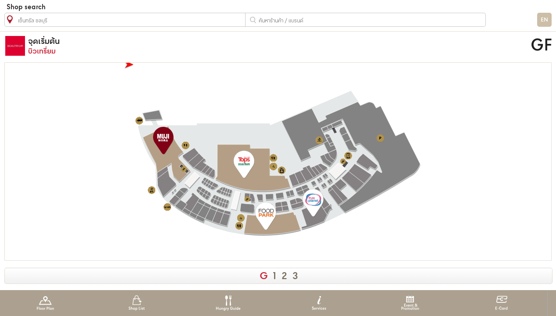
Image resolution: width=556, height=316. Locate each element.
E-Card (501, 303)
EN (544, 20)
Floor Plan (45, 303)
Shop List (136, 303)
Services (319, 303)
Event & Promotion (410, 303)
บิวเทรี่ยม (206, 46)
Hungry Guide (228, 303)
